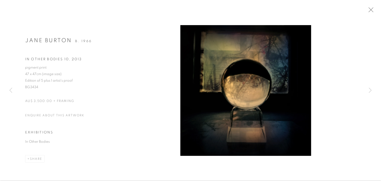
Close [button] (370, 11)
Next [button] (370, 90)
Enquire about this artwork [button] (54, 116)
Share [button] (36, 160)
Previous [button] (11, 90)
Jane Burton (48, 41)
